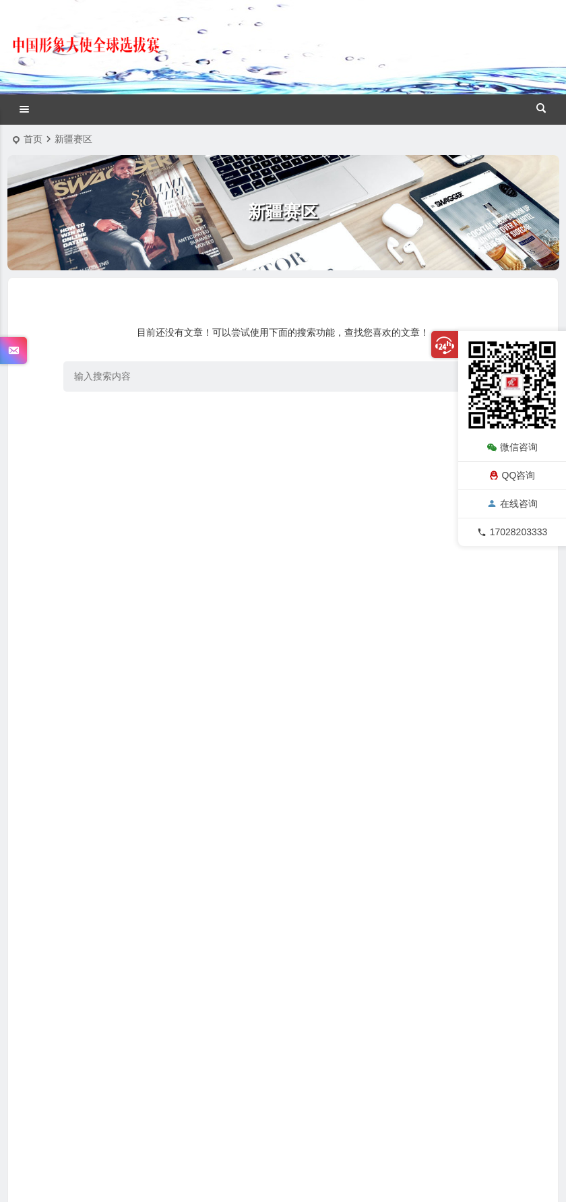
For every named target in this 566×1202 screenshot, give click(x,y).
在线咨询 (512, 503)
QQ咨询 (512, 475)
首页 (33, 138)
